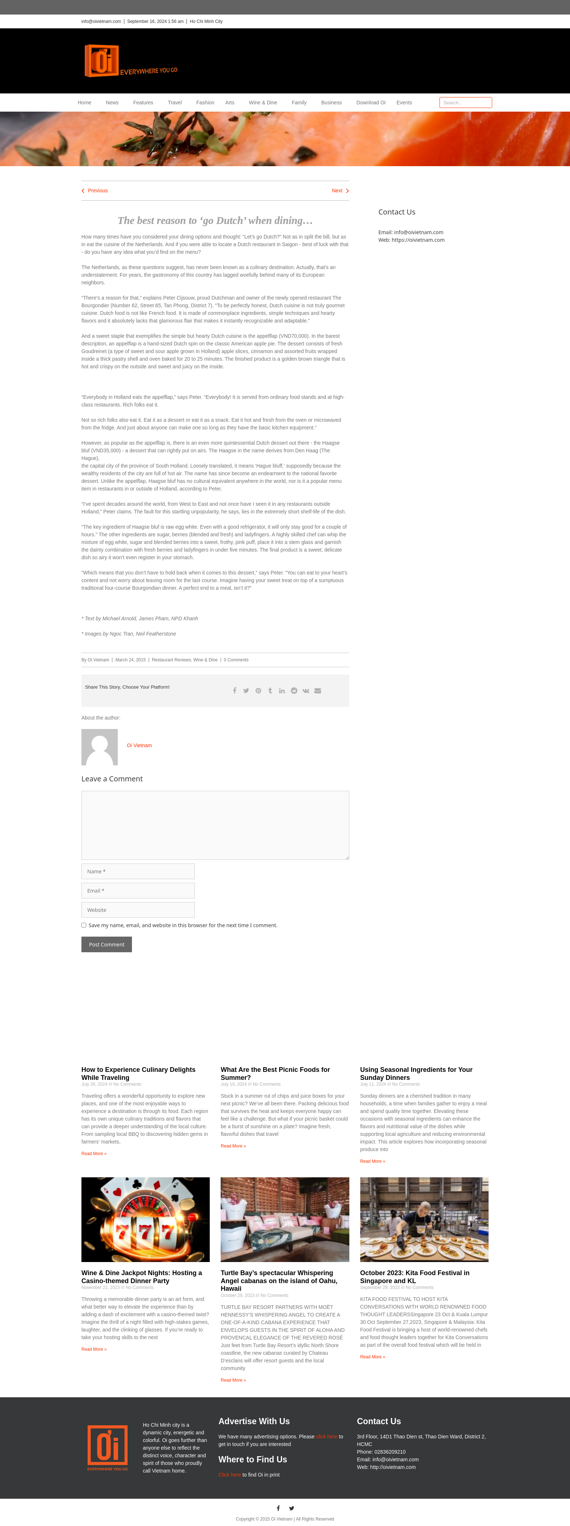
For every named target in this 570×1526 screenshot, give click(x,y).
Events (404, 102)
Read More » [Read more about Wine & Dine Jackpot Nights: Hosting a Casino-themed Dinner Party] (94, 1349)
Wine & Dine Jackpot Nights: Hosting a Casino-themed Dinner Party (141, 1277)
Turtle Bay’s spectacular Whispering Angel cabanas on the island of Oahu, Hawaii (279, 1280)
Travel (176, 102)
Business (333, 102)
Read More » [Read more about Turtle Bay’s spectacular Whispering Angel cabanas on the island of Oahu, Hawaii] (233, 1380)
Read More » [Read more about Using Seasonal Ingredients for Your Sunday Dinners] (372, 1161)
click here (326, 1436)
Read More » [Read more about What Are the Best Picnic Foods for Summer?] (233, 1146)
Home (86, 102)
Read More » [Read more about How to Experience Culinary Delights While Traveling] (94, 1153)
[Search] (486, 102)
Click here (229, 1475)
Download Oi (371, 102)
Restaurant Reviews (171, 659)
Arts (231, 102)
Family (301, 102)
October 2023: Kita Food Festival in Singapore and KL (415, 1277)
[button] (234, 690)
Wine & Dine (265, 102)
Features (145, 102)
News (114, 102)
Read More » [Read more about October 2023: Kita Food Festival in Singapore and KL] (372, 1356)
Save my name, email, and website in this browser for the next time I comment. (183, 925)
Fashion (205, 102)
